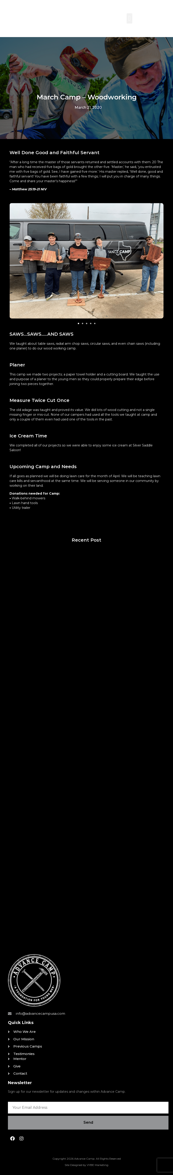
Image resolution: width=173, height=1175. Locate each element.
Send (88, 1122)
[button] (130, 18)
